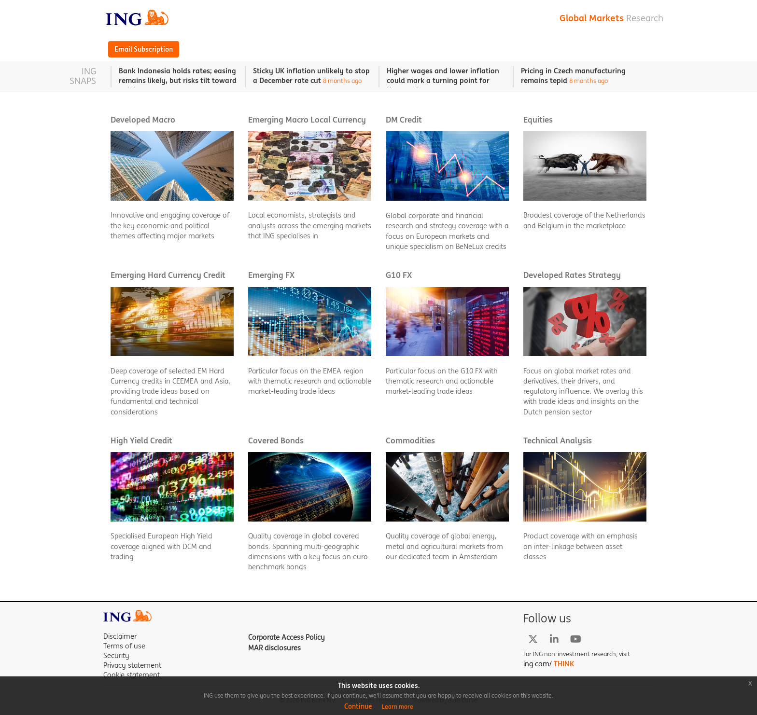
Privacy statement (132, 665)
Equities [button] (538, 119)
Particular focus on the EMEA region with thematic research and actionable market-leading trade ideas (309, 381)
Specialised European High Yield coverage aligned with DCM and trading (161, 546)
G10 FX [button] (399, 275)
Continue (358, 706)
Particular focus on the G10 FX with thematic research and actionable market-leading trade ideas (442, 381)
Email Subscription (143, 49)
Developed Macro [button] (143, 119)
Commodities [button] (410, 440)
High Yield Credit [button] (141, 440)
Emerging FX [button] (271, 275)
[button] (172, 185)
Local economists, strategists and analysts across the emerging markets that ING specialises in (309, 225)
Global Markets (611, 18)
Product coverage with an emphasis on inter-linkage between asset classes (580, 546)
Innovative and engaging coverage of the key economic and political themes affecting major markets (170, 225)
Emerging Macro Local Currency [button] (307, 119)
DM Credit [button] (404, 119)
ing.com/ (548, 663)
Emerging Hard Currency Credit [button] (168, 275)
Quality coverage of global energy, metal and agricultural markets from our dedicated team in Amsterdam (444, 546)
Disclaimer (120, 636)
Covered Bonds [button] (276, 440)
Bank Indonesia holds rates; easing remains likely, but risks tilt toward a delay (178, 80)
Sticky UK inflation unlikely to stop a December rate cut (311, 75)
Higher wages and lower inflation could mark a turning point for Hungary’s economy (443, 80)
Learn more (397, 706)
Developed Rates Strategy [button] (572, 275)
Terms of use (124, 645)
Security (116, 655)
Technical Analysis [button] (557, 440)
